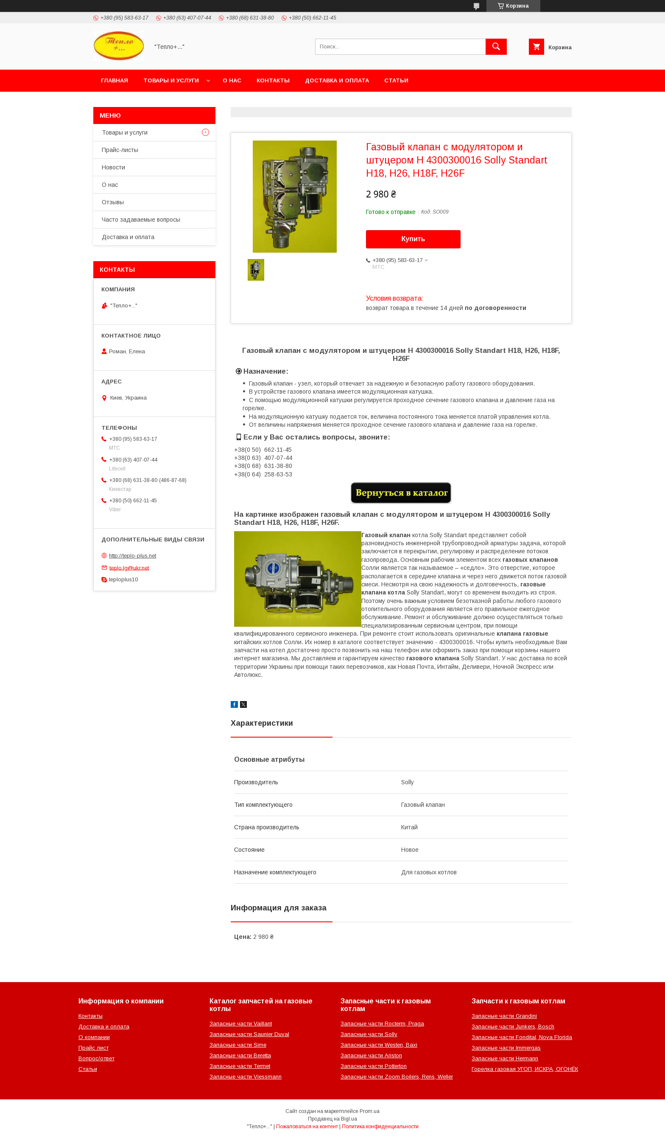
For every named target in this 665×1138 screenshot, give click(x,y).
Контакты (273, 80)
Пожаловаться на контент (307, 1127)
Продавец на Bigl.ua (332, 1119)
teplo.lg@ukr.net (129, 567)
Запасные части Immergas (506, 1048)
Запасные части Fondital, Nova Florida (522, 1037)
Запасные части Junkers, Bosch (513, 1026)
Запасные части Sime (238, 1045)
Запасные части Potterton (374, 1066)
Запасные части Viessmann (246, 1076)
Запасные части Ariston (371, 1055)
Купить (413, 238)
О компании (94, 1037)
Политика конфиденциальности (380, 1127)
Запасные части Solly (369, 1034)
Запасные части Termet (240, 1066)
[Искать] (496, 47)
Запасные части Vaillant (241, 1023)
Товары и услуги (171, 80)
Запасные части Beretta (240, 1055)
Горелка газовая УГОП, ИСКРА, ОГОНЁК (525, 1069)
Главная (114, 80)
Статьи (396, 80)
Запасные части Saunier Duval (249, 1034)
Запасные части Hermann (505, 1058)
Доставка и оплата (337, 80)
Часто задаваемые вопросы (141, 219)
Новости (113, 167)
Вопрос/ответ (96, 1058)
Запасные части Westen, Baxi (379, 1045)
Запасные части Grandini (504, 1016)
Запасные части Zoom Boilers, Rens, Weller (397, 1076)
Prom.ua (370, 1111)
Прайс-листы (120, 149)
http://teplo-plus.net (132, 555)
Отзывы (113, 202)
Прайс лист (93, 1048)
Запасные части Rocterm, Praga (382, 1023)
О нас (232, 80)
